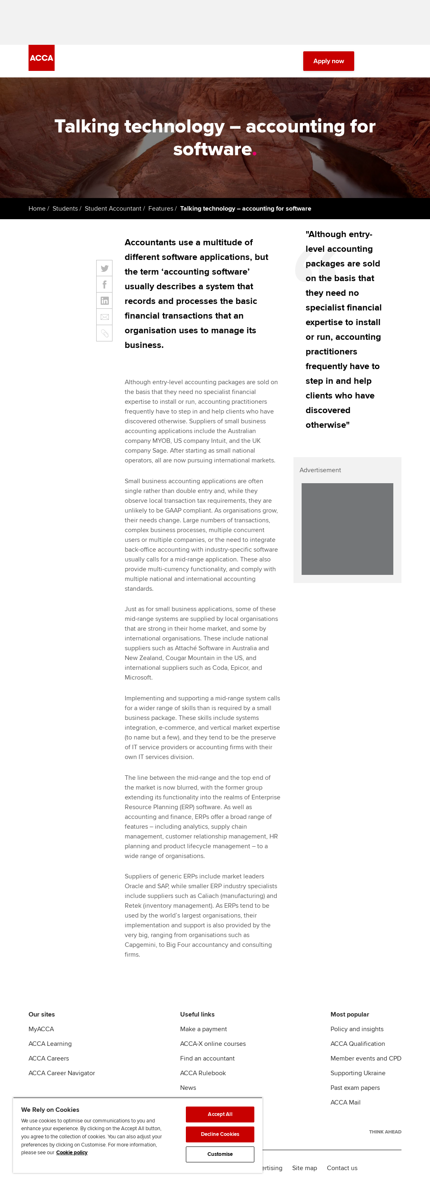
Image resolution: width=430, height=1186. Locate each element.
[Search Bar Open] (374, 61)
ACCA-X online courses (213, 1044)
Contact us (342, 1168)
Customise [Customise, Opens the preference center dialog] (220, 1154)
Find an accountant (207, 1058)
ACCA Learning (50, 1044)
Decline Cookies (220, 1134)
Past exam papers (355, 1088)
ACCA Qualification (358, 1044)
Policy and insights (357, 1029)
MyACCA (41, 1029)
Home (37, 209)
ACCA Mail (346, 1102)
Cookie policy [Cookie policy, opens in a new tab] (72, 1152)
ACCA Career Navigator (62, 1073)
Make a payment (203, 1029)
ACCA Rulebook (203, 1073)
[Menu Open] (396, 61)
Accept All (220, 1114)
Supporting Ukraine (358, 1073)
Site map (304, 1168)
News (188, 1088)
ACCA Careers (49, 1058)
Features (160, 209)
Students (65, 209)
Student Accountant (113, 209)
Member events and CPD (366, 1058)
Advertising (266, 1168)
